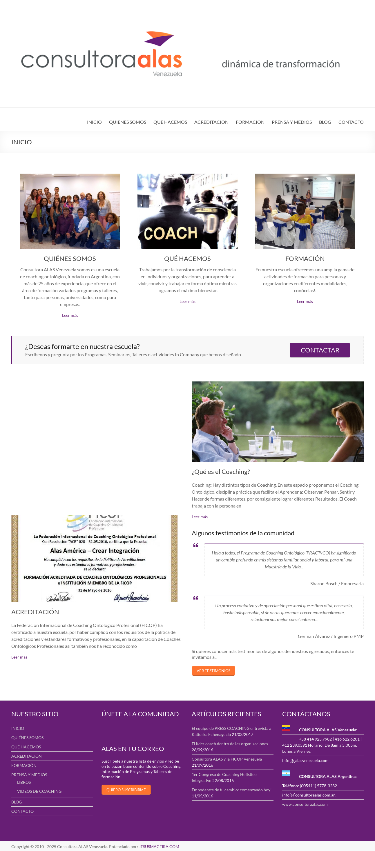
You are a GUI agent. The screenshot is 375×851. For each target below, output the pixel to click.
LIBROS (24, 781)
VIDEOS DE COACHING (39, 790)
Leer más (70, 315)
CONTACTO (351, 122)
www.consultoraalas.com (305, 803)
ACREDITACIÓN (211, 122)
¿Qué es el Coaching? (221, 471)
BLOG (325, 122)
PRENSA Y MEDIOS (292, 122)
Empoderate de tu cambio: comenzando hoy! (232, 788)
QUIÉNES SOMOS (127, 122)
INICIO (94, 122)
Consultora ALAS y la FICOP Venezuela (227, 757)
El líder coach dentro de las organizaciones (230, 742)
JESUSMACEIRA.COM (159, 845)
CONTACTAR (320, 350)
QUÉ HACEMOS (170, 122)
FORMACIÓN (250, 122)
